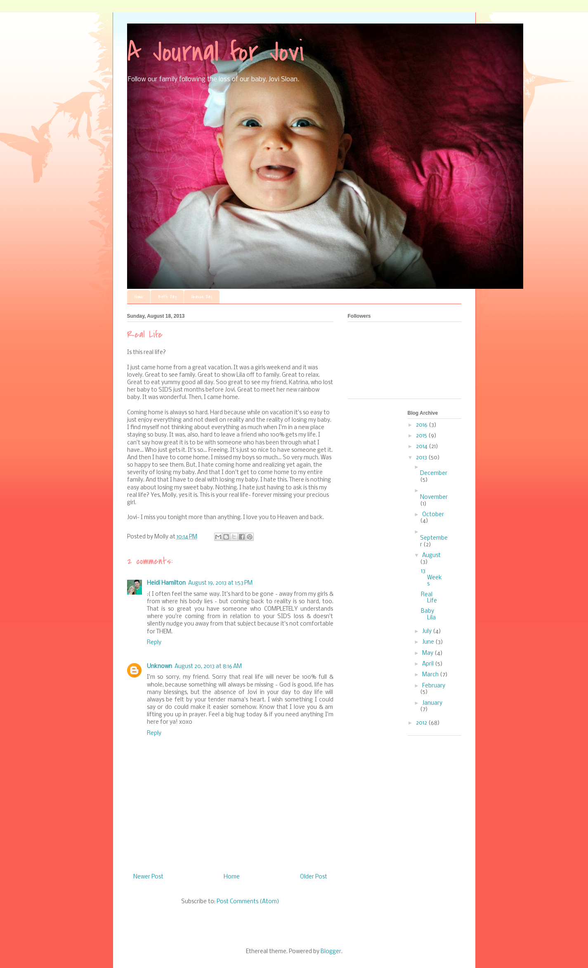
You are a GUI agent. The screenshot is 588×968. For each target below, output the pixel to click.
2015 (422, 436)
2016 (422, 425)
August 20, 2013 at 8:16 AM (208, 666)
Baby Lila (428, 614)
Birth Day (167, 296)
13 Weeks (431, 577)
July (427, 631)
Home (139, 296)
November (434, 497)
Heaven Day (201, 296)
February (433, 686)
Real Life (429, 598)
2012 (422, 723)
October (433, 515)
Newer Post (148, 877)
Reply (154, 643)
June (428, 642)
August (431, 555)
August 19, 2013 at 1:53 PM (220, 583)
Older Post (313, 877)
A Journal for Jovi (215, 52)
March (431, 675)
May (428, 653)
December (433, 473)
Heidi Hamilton (166, 583)
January (432, 703)
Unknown (159, 666)
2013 (422, 458)
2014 (422, 447)
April (428, 664)
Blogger (331, 952)
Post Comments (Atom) (248, 902)
